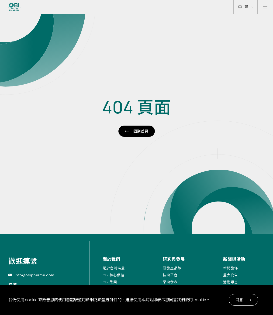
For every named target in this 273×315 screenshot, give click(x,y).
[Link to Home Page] (14, 7)
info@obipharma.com (34, 275)
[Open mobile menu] (265, 7)
